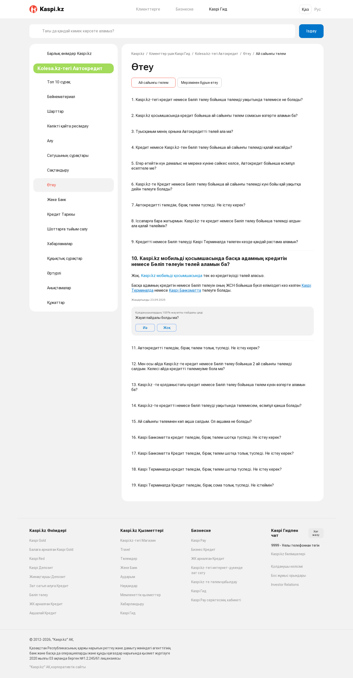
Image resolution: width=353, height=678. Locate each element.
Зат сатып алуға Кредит (49, 586)
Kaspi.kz (137, 54)
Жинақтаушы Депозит (47, 577)
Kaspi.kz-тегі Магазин (138, 540)
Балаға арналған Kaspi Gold (51, 550)
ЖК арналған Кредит (46, 604)
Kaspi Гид (128, 613)
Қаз (305, 9)
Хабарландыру (132, 604)
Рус (317, 9)
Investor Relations (285, 585)
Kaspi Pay (198, 540)
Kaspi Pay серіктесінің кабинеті (216, 600)
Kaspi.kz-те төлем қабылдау (214, 582)
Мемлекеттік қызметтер (140, 595)
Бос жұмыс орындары (288, 576)
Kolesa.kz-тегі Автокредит (216, 54)
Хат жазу (315, 533)
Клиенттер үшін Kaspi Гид (169, 54)
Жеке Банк (128, 568)
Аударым (127, 577)
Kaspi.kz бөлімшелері (288, 554)
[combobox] (166, 31)
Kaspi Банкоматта (185, 290)
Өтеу (247, 54)
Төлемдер (128, 559)
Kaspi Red (37, 559)
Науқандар (129, 586)
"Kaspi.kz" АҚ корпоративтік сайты (57, 667)
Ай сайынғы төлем (153, 83)
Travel (125, 550)
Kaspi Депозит (41, 568)
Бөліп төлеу (38, 595)
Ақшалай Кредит (43, 613)
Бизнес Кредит (203, 550)
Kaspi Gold (37, 540)
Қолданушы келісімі (287, 566)
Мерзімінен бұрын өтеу (199, 83)
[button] (222, 296)
